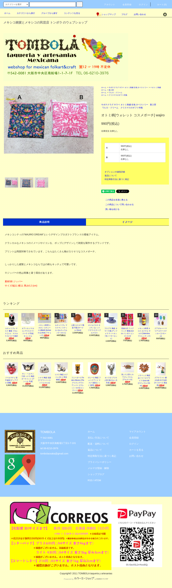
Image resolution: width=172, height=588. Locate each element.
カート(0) (160, 4)
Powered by (86, 579)
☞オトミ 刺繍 (155, 87)
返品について (111, 175)
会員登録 (125, 4)
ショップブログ (96, 474)
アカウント (107, 4)
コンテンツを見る (70, 13)
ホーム (7, 13)
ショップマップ (106, 14)
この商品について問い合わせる (117, 204)
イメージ (127, 222)
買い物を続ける (110, 209)
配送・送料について (98, 443)
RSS (90, 480)
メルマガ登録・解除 (98, 468)
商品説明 (44, 222)
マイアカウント (137, 431)
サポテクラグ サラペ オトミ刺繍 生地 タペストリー (128, 87)
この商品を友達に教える (114, 200)
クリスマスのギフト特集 (118, 95)
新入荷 (111, 90)
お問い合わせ (138, 14)
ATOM (97, 480)
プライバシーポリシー (99, 462)
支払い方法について (98, 437)
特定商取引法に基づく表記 (117, 179)
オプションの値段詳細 (115, 172)
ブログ (124, 14)
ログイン (141, 4)
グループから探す (47, 13)
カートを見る (136, 449)
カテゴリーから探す (24, 13)
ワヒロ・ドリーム (115, 92)
